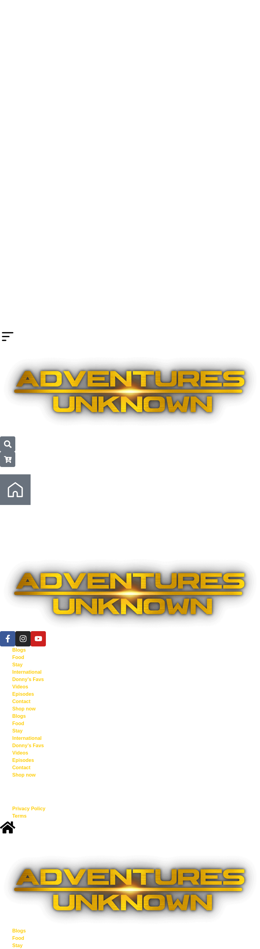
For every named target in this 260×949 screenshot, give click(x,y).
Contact (21, 701)
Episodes (23, 694)
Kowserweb (155, 789)
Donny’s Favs (28, 679)
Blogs (19, 650)
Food (18, 657)
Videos (20, 686)
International (27, 672)
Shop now (23, 708)
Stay (17, 664)
